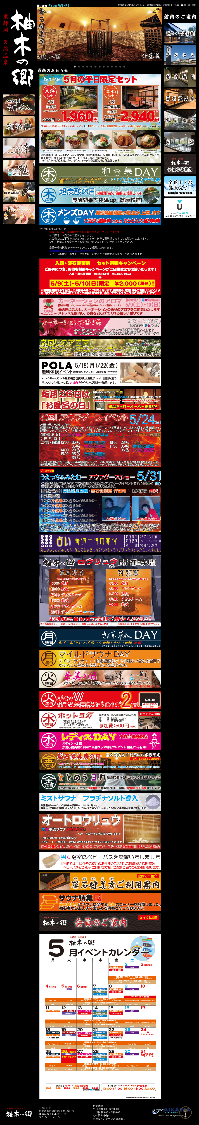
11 (116, 67)
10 (112, 67)
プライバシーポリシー (50, 1117)
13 (124, 67)
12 (120, 67)
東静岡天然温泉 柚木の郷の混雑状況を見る (73, 250)
